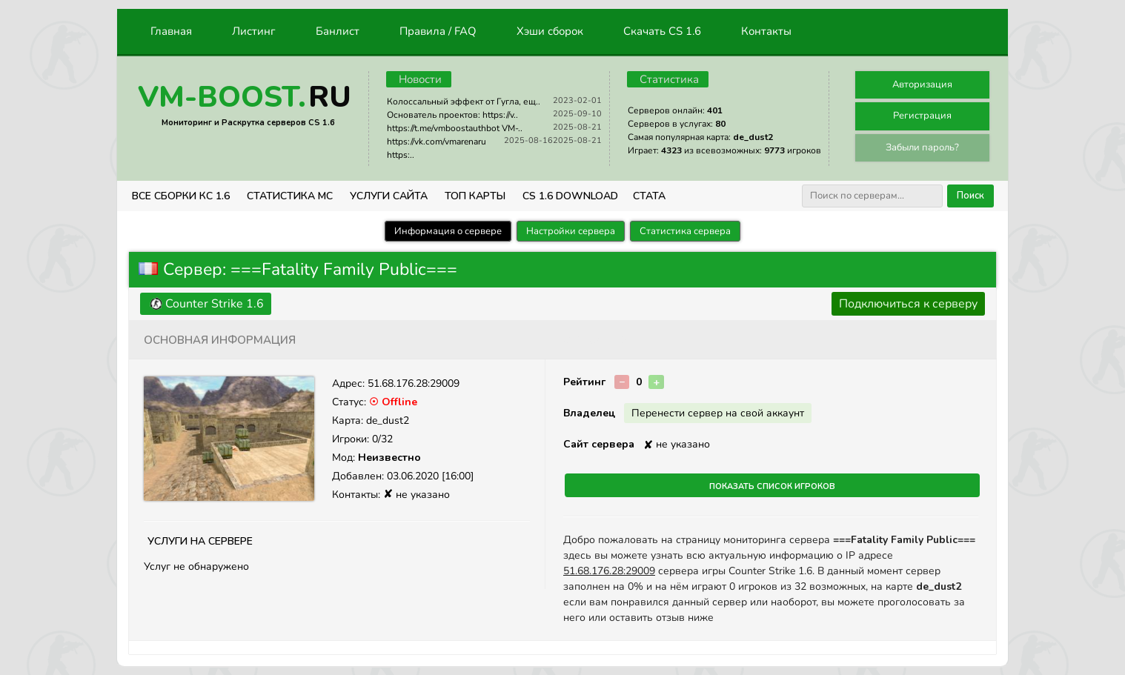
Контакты (766, 31)
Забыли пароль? (922, 147)
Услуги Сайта (389, 196)
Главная (171, 31)
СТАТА (649, 196)
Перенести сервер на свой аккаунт (717, 413)
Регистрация (922, 115)
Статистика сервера (685, 231)
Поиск (970, 195)
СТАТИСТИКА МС (290, 196)
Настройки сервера (570, 231)
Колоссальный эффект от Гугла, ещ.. (463, 101)
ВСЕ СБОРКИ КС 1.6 (181, 196)
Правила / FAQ (438, 31)
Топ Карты (475, 196)
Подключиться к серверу (908, 304)
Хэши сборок (550, 31)
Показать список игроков (772, 485)
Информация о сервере (448, 231)
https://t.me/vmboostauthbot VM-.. (454, 128)
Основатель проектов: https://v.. (452, 115)
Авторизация (922, 84)
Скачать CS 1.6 (662, 31)
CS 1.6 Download (570, 196)
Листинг (254, 31)
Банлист (337, 31)
